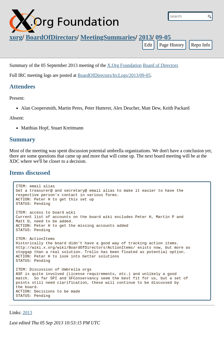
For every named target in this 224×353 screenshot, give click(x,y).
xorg (15, 37)
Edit (148, 45)
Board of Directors (160, 65)
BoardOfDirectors (51, 37)
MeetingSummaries (107, 37)
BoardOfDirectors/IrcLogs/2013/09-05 (114, 75)
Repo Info (200, 45)
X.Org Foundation (124, 65)
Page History (171, 45)
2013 (145, 37)
